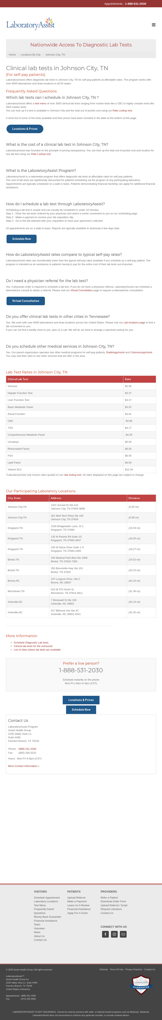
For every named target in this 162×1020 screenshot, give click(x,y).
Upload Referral (76, 897)
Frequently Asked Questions (44, 911)
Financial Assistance (45, 920)
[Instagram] (114, 934)
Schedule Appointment (47, 897)
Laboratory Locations (46, 901)
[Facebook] (105, 934)
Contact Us (40, 939)
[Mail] (123, 934)
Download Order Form (113, 901)
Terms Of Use (116, 969)
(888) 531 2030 (28, 996)
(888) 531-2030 (27, 748)
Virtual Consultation (81, 290)
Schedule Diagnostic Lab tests (31, 642)
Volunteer (39, 928)
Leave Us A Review (78, 905)
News (37, 932)
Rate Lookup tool (122, 110)
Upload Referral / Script (114, 905)
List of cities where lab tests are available (37, 649)
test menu (40, 103)
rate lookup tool (72, 474)
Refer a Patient (109, 897)
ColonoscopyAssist (141, 352)
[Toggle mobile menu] (154, 25)
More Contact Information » (23, 766)
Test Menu (40, 905)
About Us (39, 936)
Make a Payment (77, 901)
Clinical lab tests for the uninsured (33, 646)
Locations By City (31, 54)
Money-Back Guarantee (47, 916)
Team (37, 924)
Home (12, 54)
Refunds (104, 969)
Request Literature (111, 909)
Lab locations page (134, 322)
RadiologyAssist (115, 352)
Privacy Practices (133, 969)
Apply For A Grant (77, 913)
